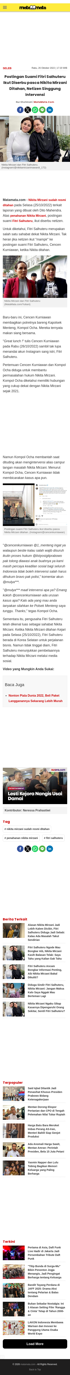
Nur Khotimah (24, 102)
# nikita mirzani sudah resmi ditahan (26, 829)
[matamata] (33, 7)
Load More (35, 1344)
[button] (5, 7)
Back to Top (35, 1369)
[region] (35, 38)
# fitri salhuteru (53, 838)
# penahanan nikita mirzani (21, 838)
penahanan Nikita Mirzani (28, 215)
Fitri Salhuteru (23, 221)
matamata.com (28, 1364)
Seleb (7, 68)
